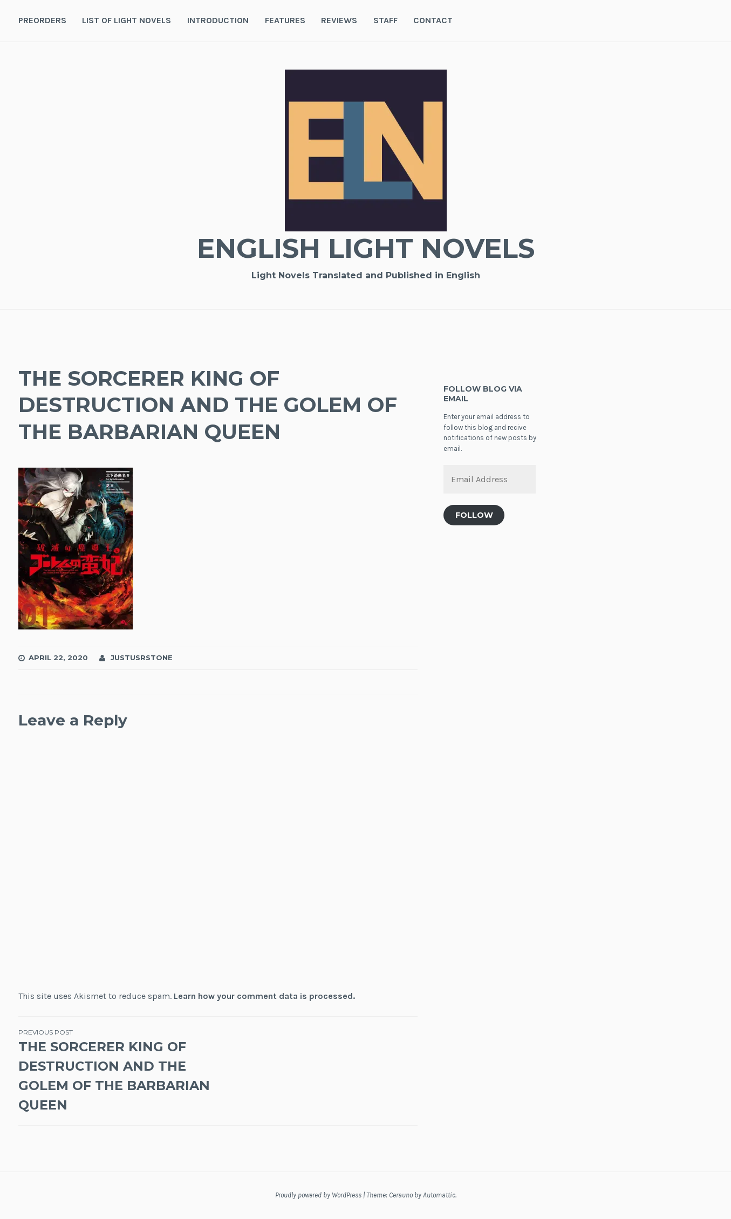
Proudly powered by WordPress (318, 1195)
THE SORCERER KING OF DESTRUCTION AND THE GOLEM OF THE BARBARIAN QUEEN (118, 1070)
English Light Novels (366, 248)
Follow (474, 515)
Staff (385, 20)
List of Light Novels (126, 20)
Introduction (218, 20)
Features (285, 20)
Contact (433, 20)
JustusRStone (142, 657)
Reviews (339, 20)
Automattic (439, 1195)
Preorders (42, 20)
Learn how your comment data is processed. (264, 996)
